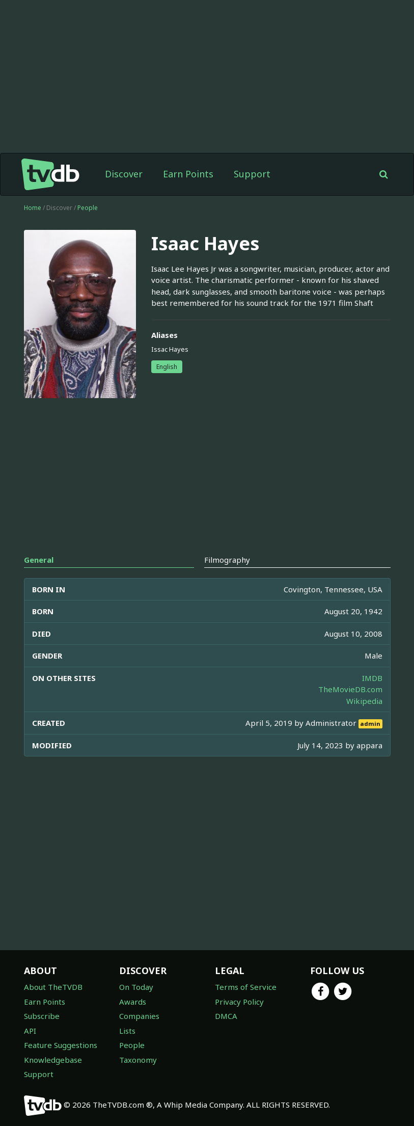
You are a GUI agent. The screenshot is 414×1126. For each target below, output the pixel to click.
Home (32, 207)
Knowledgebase (53, 1060)
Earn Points (188, 174)
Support (252, 174)
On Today (136, 987)
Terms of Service (246, 987)
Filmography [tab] (227, 560)
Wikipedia (364, 701)
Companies (139, 1016)
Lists (127, 1031)
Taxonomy (138, 1060)
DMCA (226, 1016)
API (30, 1031)
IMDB (372, 678)
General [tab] (38, 560)
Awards (132, 1002)
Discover (124, 174)
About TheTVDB (53, 987)
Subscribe (42, 1016)
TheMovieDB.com (350, 689)
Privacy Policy (239, 1002)
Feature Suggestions (60, 1045)
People (87, 207)
